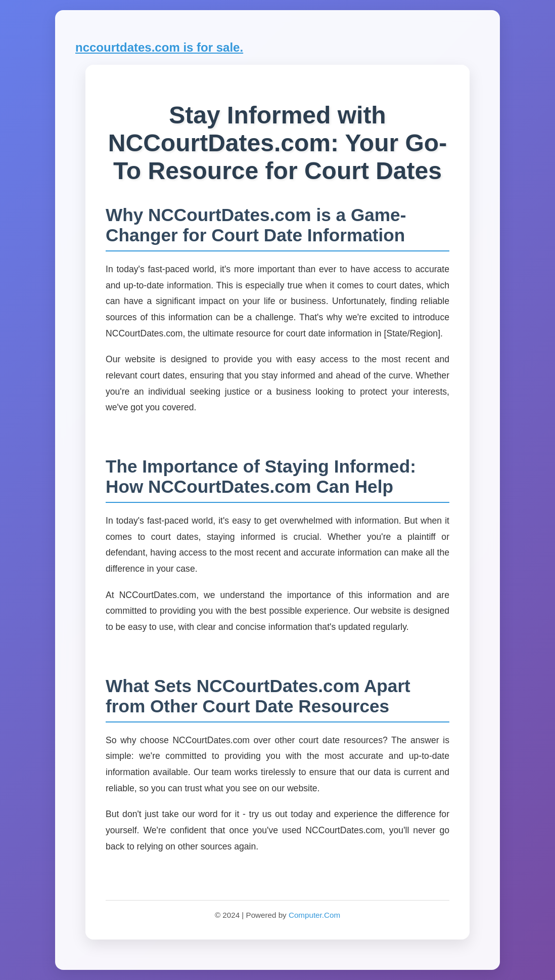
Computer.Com (314, 915)
